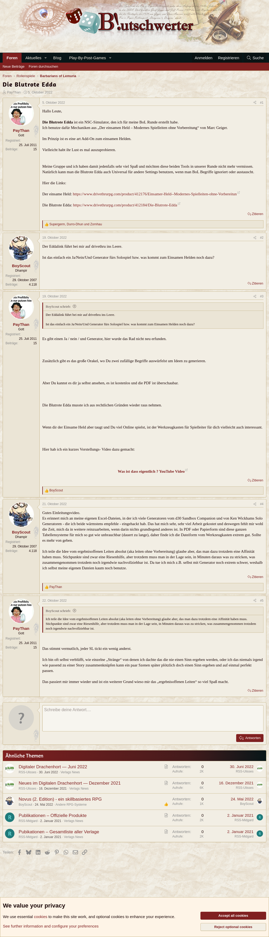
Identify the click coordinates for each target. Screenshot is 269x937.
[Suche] (255, 58)
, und (75, 224)
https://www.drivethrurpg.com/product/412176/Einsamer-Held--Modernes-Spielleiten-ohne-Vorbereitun (155, 194)
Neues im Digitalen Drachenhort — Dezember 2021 (70, 783)
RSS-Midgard (28, 821)
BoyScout (25, 804)
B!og (57, 58)
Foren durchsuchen (43, 66)
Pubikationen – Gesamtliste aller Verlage (59, 831)
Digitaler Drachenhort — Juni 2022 (53, 766)
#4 (261, 504)
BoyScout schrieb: (58, 306)
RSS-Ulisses (27, 772)
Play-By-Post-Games (87, 58)
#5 (261, 600)
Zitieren (257, 214)
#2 (261, 238)
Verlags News (70, 772)
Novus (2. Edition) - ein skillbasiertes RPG (60, 799)
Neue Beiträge (13, 66)
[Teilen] (254, 103)
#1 (261, 102)
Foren (12, 58)
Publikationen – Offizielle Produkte (53, 815)
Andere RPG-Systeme (71, 804)
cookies (40, 916)
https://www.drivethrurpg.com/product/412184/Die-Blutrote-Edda (125, 205)
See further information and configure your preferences (51, 926)
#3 (261, 296)
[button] (45, 58)
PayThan (14, 92)
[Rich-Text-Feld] (152, 718)
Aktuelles (33, 58)
